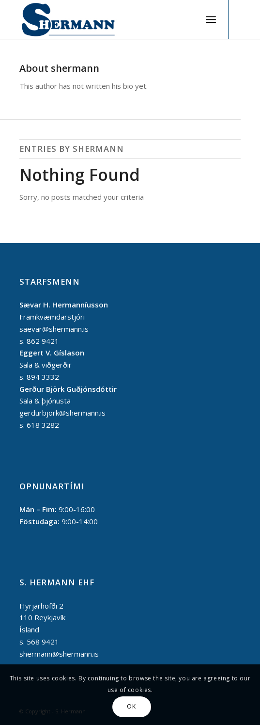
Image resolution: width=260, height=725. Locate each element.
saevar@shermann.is (54, 329)
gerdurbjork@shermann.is (62, 413)
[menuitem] (211, 19)
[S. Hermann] (107, 19)
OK (131, 706)
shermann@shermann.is (59, 654)
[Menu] (211, 19)
